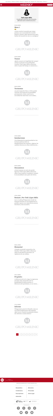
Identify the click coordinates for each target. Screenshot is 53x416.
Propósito (18, 277)
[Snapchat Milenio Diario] (31, 412)
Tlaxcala (26, 1)
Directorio (31, 388)
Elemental (18, 247)
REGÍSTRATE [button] (50, 4)
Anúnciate (18, 396)
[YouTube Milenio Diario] (21, 412)
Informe (17, 306)
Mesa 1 (17, 27)
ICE (29, 1)
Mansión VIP (33, 1)
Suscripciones (19, 393)
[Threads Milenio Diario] (34, 408)
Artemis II (45, 1)
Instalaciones (19, 138)
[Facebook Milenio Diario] (18, 408)
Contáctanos (19, 390)
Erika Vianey (39, 1)
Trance (17, 59)
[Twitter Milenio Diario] (23, 408)
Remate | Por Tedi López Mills (26, 197)
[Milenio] (26, 4)
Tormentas (18, 88)
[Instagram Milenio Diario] (29, 408)
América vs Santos (15, 1)
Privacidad (31, 390)
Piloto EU (22, 1)
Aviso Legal (31, 393)
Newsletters (19, 388)
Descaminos (19, 168)
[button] (1, 5)
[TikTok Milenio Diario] (26, 412)
